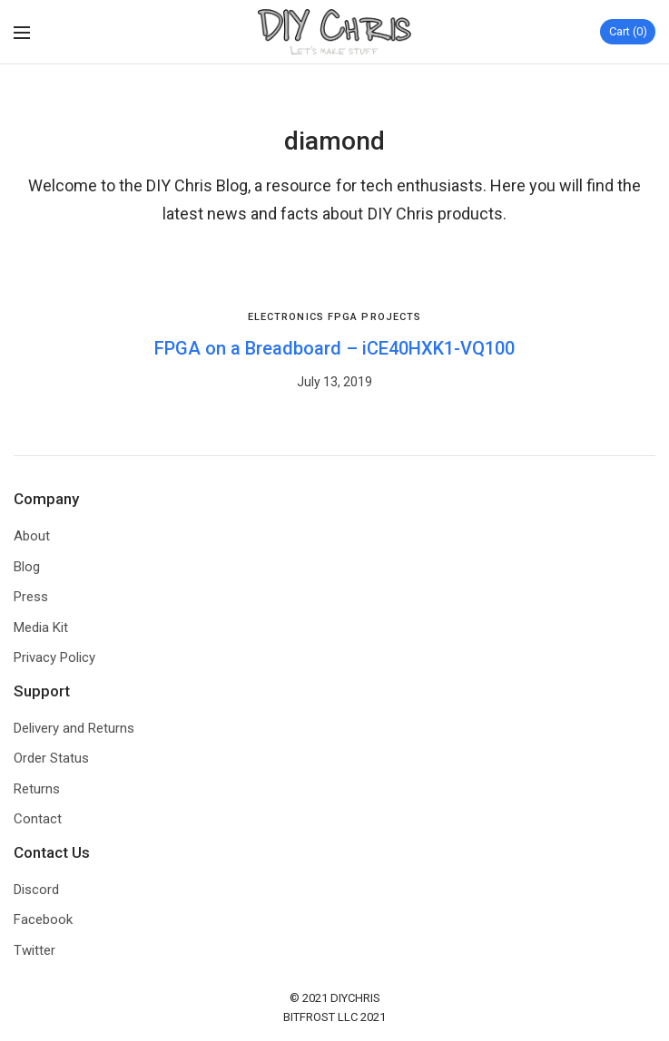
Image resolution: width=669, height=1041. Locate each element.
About (32, 536)
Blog (27, 567)
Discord (36, 889)
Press (31, 597)
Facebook (43, 919)
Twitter (34, 950)
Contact (38, 819)
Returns (37, 789)
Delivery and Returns (74, 728)
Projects (391, 317)
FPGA (343, 317)
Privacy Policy (54, 657)
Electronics (286, 317)
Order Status (51, 758)
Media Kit (41, 627)
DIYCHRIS (355, 998)
